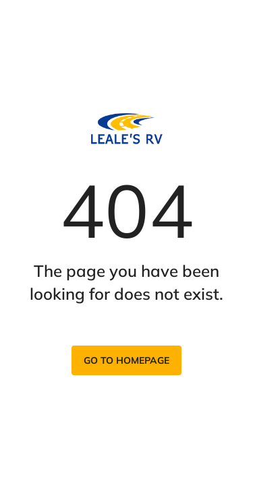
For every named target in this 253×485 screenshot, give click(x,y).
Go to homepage (126, 360)
